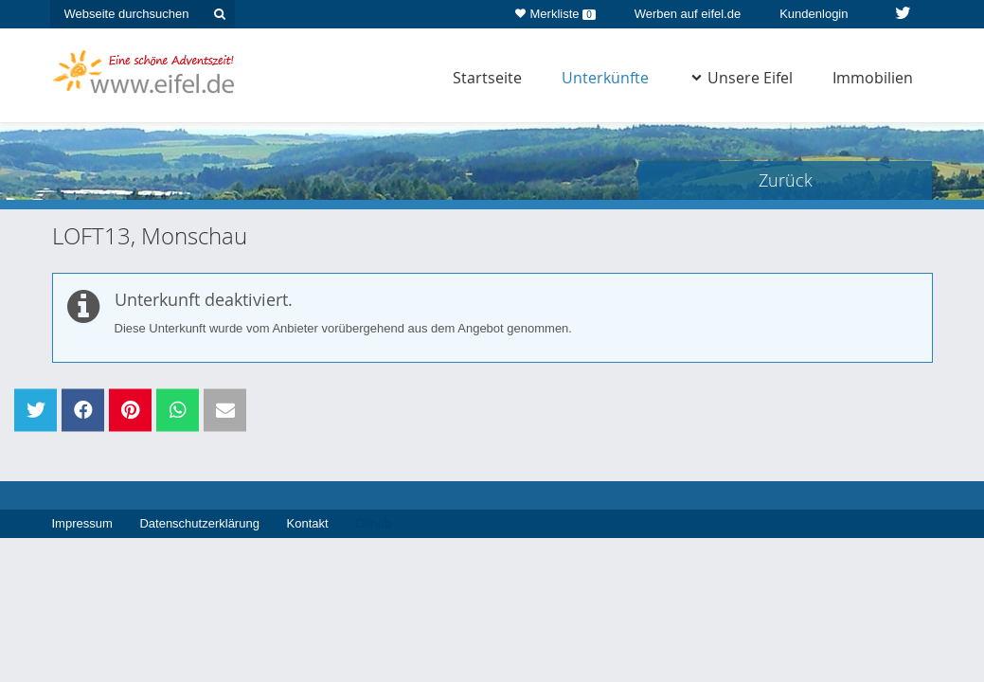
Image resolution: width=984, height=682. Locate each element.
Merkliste (555, 10)
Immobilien (872, 77)
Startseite (487, 77)
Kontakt (308, 523)
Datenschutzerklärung (199, 523)
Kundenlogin (813, 14)
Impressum (82, 523)
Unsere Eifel (742, 77)
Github (373, 523)
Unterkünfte (605, 77)
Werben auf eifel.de (688, 14)
